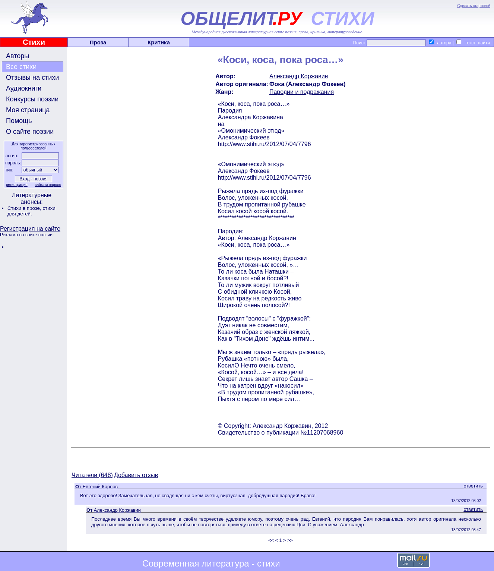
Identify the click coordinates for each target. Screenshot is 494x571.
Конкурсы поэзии (32, 99)
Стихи (34, 42)
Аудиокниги (23, 88)
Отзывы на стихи (32, 77)
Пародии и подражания (301, 92)
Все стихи (21, 66)
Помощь (19, 120)
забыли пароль (48, 185)
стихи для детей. (31, 211)
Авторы (17, 56)
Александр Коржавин (298, 76)
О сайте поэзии (30, 131)
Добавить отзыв (136, 475)
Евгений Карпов (100, 486)
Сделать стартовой (473, 6)
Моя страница (28, 110)
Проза (98, 42)
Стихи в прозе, (24, 208)
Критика (159, 42)
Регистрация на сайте (30, 228)
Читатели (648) (92, 475)
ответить (473, 486)
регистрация (17, 185)
